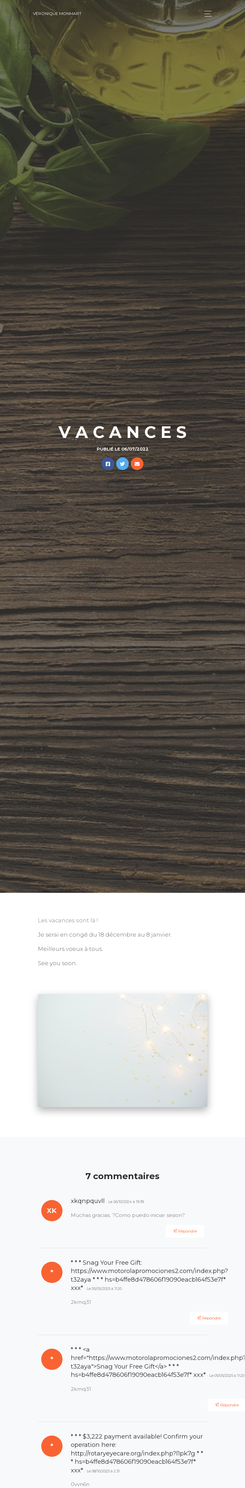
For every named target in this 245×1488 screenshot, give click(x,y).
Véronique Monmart (57, 13)
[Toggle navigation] (206, 13)
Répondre (185, 1231)
